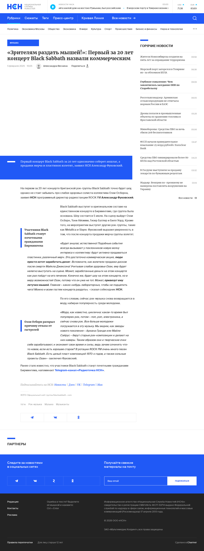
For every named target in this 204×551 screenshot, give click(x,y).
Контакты (12, 508)
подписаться (182, 481)
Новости (60, 384)
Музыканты (62, 404)
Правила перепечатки (20, 542)
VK (79, 384)
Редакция (13, 501)
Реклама (12, 514)
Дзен (72, 384)
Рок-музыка (35, 404)
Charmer (192, 542)
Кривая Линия (93, 18)
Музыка (49, 404)
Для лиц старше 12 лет (50, 542)
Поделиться (79, 65)
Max (100, 384)
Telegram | (90, 384)
